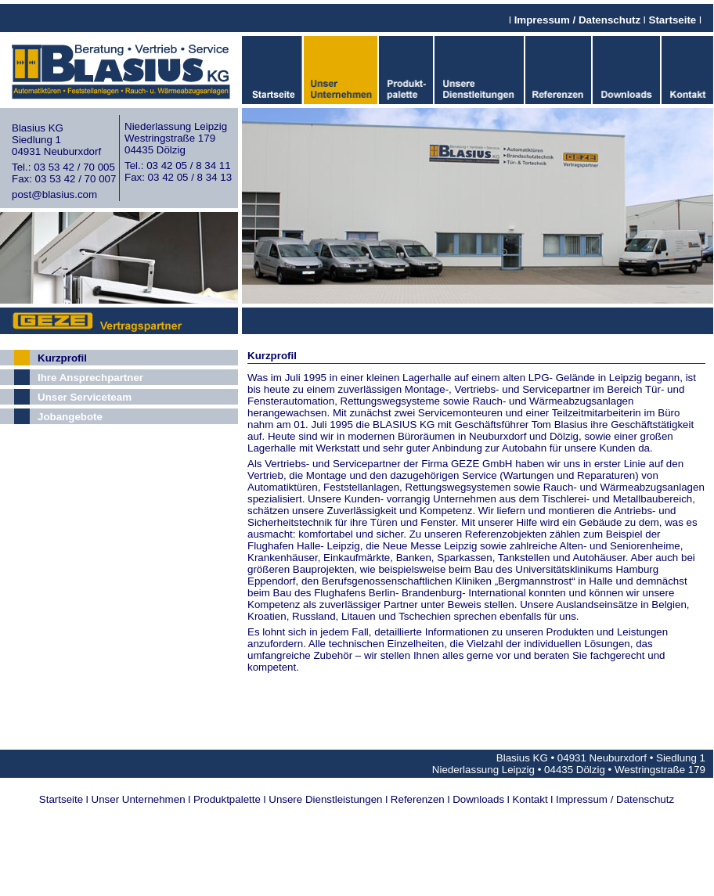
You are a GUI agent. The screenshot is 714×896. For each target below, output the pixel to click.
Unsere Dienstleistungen (325, 799)
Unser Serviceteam (85, 397)
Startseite (673, 20)
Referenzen (418, 799)
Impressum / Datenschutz (577, 20)
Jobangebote (70, 417)
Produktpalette (227, 799)
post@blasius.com (54, 194)
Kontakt (529, 799)
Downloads (478, 799)
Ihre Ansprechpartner (90, 377)
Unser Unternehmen (139, 799)
